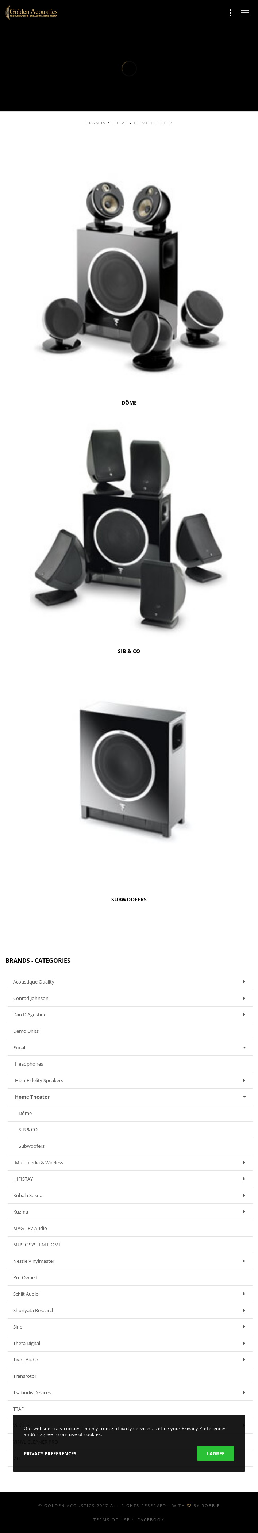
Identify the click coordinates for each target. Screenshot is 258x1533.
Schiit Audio (131, 1293)
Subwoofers (32, 1146)
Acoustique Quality (131, 981)
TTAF (18, 1409)
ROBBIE (210, 1505)
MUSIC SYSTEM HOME (37, 1244)
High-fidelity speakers (132, 1080)
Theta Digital (131, 1343)
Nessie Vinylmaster (131, 1261)
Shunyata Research (131, 1310)
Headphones (29, 1064)
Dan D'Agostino (131, 1014)
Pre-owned (25, 1277)
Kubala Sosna (131, 1195)
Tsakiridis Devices (131, 1392)
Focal (131, 1047)
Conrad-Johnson (131, 998)
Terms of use (111, 1519)
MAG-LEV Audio (30, 1228)
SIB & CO (28, 1129)
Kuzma (131, 1211)
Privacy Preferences (50, 1453)
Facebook (151, 1519)
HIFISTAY (131, 1178)
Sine (131, 1326)
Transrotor (24, 1376)
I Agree (215, 1453)
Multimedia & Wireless (132, 1162)
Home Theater (132, 1096)
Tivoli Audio (131, 1359)
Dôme (25, 1113)
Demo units (26, 1031)
